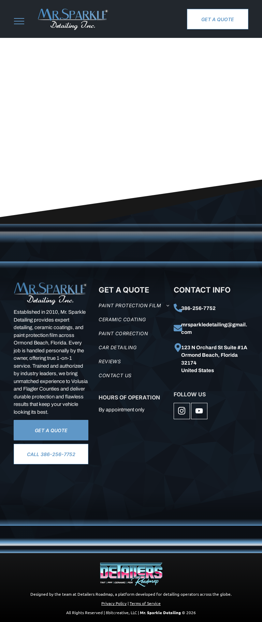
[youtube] (199, 412)
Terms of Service (145, 603)
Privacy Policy (114, 603)
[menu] (19, 21)
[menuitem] (134, 305)
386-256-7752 (198, 308)
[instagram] (182, 412)
